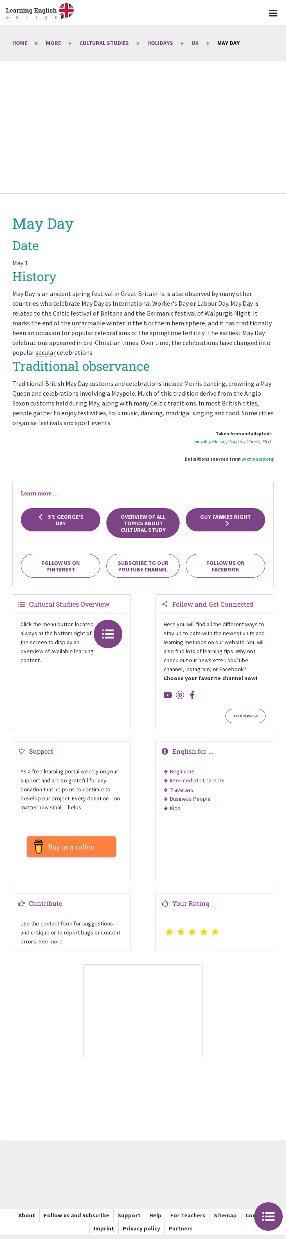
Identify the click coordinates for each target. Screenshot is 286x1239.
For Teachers (187, 1219)
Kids (175, 808)
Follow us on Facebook (225, 566)
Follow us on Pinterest (60, 566)
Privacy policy (141, 1232)
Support (129, 1219)
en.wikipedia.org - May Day (220, 441)
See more (50, 945)
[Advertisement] (143, 128)
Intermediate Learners (197, 780)
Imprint (104, 1232)
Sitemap (225, 1219)
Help (155, 1219)
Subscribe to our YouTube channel (143, 566)
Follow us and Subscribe (76, 1219)
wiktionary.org (257, 459)
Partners (181, 1232)
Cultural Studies (104, 43)
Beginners (182, 771)
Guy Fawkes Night (225, 520)
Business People (190, 798)
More (53, 43)
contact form (56, 927)
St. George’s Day (61, 520)
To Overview (245, 716)
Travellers (182, 789)
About (26, 1219)
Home (19, 43)
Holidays (160, 43)
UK (195, 43)
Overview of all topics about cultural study (143, 523)
